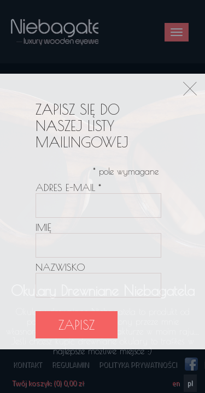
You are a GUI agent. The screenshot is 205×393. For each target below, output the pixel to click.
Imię (43, 227)
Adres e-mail (68, 187)
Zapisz (76, 324)
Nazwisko (60, 267)
